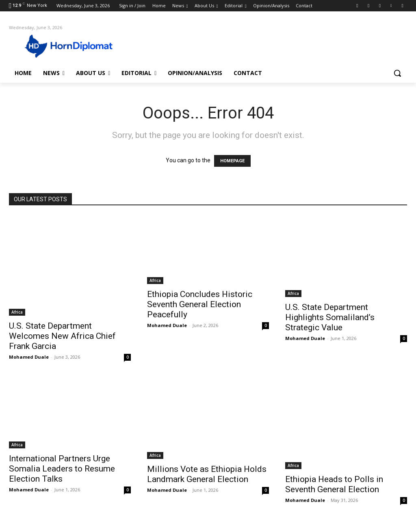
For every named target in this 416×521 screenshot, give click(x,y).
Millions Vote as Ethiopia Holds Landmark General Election (206, 474)
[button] (397, 73)
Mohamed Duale (29, 357)
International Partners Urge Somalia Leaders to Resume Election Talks (62, 469)
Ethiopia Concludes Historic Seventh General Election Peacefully (199, 304)
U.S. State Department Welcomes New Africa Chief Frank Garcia (62, 336)
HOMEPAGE (232, 161)
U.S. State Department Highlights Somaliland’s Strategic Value (330, 317)
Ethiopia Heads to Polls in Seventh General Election (334, 484)
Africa (17, 312)
